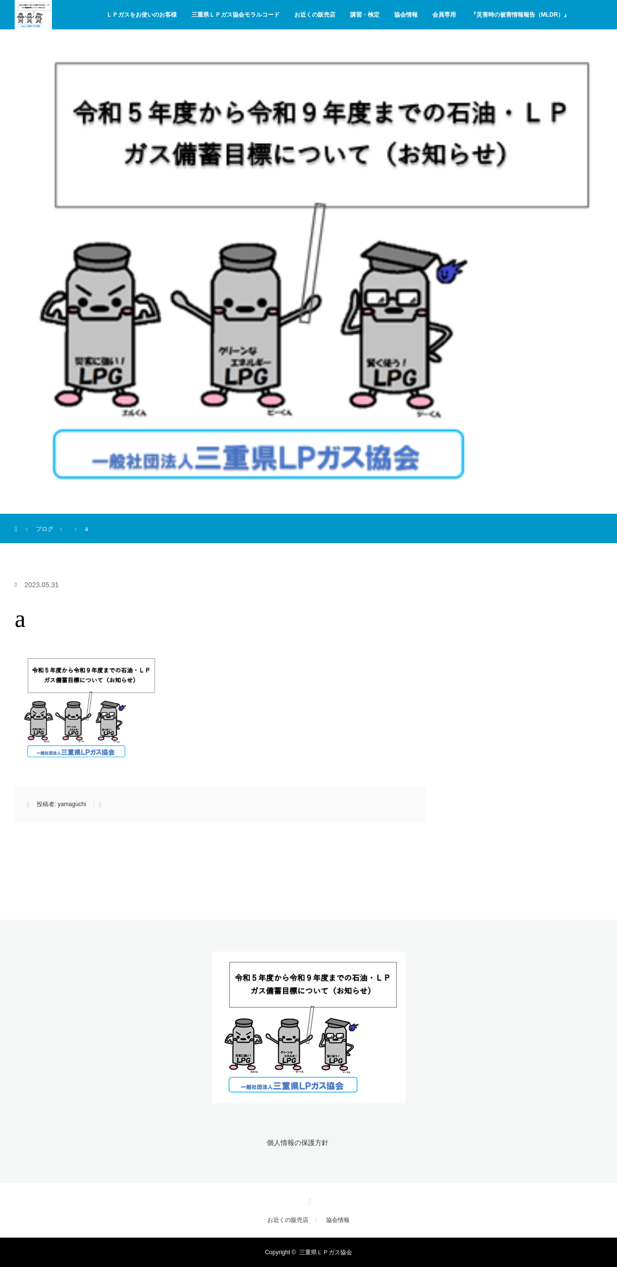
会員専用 (444, 14)
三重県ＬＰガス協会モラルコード (235, 14)
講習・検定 (365, 14)
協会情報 (406, 14)
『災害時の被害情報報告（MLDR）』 (520, 14)
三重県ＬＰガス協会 (325, 1252)
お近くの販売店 (314, 14)
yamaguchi (72, 804)
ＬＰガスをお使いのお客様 (141, 14)
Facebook (308, 1200)
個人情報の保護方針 (298, 1143)
